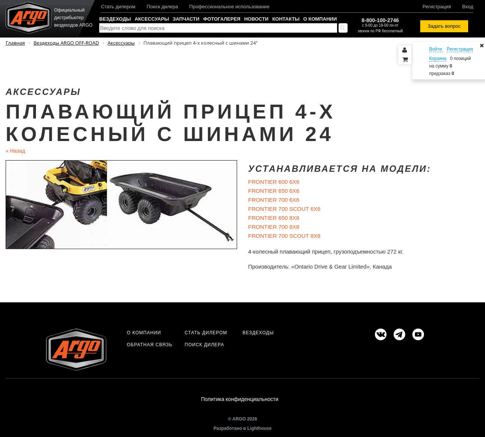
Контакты (286, 19)
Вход (467, 6)
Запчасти (186, 19)
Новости (256, 19)
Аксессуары (151, 19)
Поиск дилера (162, 6)
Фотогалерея (221, 19)
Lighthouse (259, 428)
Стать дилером (118, 6)
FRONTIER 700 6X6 (274, 200)
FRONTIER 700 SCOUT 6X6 (284, 209)
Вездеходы (115, 19)
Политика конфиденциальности (240, 399)
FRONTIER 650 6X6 (274, 191)
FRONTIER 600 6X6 (274, 182)
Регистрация (436, 6)
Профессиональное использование (229, 6)
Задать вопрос (444, 26)
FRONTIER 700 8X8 (274, 227)
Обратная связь (150, 344)
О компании (320, 19)
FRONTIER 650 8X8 (274, 218)
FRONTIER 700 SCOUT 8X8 (284, 236)
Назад (15, 151)
